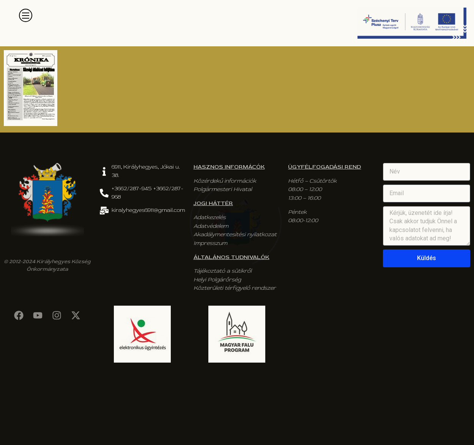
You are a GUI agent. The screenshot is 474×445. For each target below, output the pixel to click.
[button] (25, 15)
